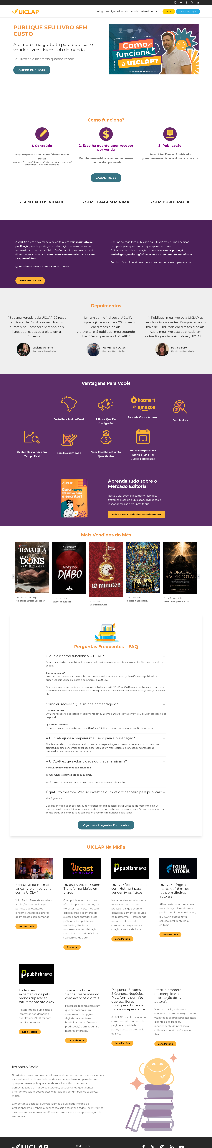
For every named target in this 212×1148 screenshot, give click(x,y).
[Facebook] (186, 2)
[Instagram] (175, 2)
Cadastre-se (83, 1142)
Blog (100, 11)
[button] (31, 70)
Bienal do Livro (150, 11)
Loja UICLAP (102, 676)
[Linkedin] (198, 2)
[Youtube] (181, 2)
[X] (192, 2)
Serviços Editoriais (117, 11)
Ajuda (134, 11)
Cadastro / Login (187, 11)
